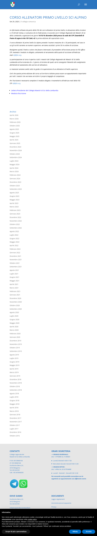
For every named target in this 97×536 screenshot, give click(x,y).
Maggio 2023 (14, 200)
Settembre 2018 (16, 390)
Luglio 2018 (14, 397)
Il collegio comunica (28, 21)
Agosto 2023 (14, 193)
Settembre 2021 (16, 267)
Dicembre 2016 (15, 432)
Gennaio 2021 (15, 295)
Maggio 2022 (14, 242)
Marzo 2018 (14, 411)
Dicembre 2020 (15, 298)
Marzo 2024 (14, 171)
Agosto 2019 (14, 355)
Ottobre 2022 (15, 224)
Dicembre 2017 (15, 418)
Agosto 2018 (14, 393)
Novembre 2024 (16, 150)
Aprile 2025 (14, 140)
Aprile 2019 (14, 369)
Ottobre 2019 (15, 348)
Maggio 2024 (14, 164)
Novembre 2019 (16, 344)
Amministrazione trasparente (61, 503)
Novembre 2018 (16, 383)
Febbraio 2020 (15, 333)
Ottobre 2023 (15, 186)
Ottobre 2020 (15, 305)
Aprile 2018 (14, 407)
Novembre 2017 (16, 422)
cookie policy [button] (32, 519)
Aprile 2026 (14, 115)
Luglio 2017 (14, 429)
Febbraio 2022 (15, 249)
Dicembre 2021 (15, 256)
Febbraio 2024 (15, 175)
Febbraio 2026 (15, 122)
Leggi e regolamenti (58, 499)
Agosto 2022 (14, 231)
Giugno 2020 (14, 319)
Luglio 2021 (14, 274)
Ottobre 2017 (15, 425)
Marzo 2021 (14, 288)
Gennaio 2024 (15, 178)
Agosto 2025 (14, 129)
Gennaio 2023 (15, 214)
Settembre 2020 (16, 309)
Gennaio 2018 (15, 414)
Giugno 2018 (14, 400)
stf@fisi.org (17, 55)
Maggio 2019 (14, 365)
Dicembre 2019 (15, 341)
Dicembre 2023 (15, 182)
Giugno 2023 (14, 196)
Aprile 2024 (14, 168)
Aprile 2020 (14, 326)
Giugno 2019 (14, 362)
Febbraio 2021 (15, 291)
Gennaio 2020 (15, 337)
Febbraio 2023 (15, 210)
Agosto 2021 (14, 270)
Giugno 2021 (14, 277)
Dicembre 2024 (15, 147)
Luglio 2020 (14, 316)
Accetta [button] (89, 531)
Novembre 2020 (16, 302)
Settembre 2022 (16, 228)
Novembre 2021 (16, 259)
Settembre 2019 (16, 351)
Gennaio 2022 (15, 252)
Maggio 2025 (14, 136)
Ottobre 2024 (15, 154)
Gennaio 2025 (15, 143)
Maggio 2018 (14, 404)
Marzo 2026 (14, 119)
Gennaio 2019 (15, 376)
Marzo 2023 (14, 207)
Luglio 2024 (14, 161)
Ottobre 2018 (15, 386)
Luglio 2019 (14, 358)
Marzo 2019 (14, 372)
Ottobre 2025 (15, 126)
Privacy (53, 507)
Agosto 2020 (14, 312)
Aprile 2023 (14, 203)
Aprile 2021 (14, 284)
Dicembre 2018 (15, 379)
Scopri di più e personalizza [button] (15, 531)
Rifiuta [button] (75, 531)
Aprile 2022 (14, 245)
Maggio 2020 (14, 323)
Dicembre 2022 (15, 217)
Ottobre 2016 (15, 436)
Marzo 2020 (14, 330)
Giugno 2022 (14, 238)
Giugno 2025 (14, 133)
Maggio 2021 (14, 281)
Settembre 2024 (16, 157)
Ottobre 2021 (15, 263)
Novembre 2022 (16, 221)
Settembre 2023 (16, 189)
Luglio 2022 (14, 235)
